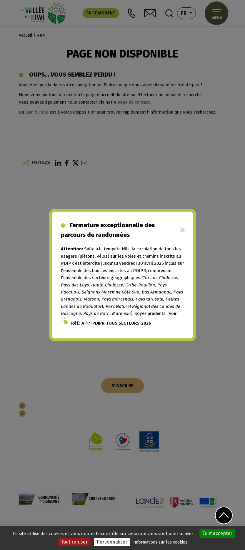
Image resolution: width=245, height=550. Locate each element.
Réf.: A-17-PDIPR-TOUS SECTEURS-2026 (111, 323)
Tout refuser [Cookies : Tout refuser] (74, 542)
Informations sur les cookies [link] (160, 542)
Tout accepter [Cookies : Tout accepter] (217, 533)
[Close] (182, 230)
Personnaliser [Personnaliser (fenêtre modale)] (112, 542)
